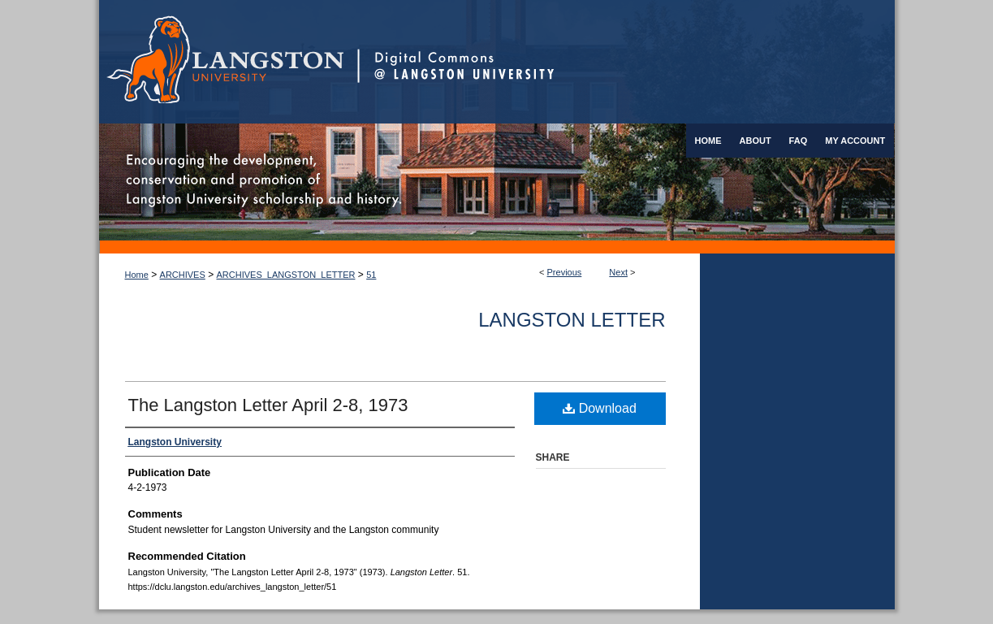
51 (371, 275)
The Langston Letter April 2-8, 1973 (268, 405)
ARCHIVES (182, 275)
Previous (564, 272)
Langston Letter (571, 320)
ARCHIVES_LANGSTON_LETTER (286, 275)
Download (600, 408)
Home (137, 275)
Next (618, 272)
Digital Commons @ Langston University (626, 62)
